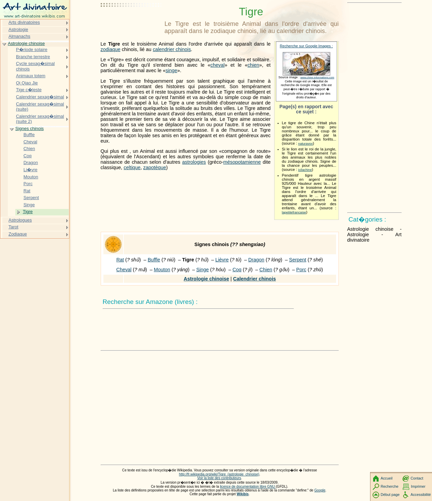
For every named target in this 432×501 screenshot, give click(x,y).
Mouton (162, 269)
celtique (132, 167)
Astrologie (18, 29)
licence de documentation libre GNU (248, 486)
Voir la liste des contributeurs (219, 478)
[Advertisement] (131, 22)
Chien (266, 269)
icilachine (305, 170)
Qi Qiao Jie (27, 82)
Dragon (256, 259)
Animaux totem (30, 75)
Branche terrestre (33, 56)
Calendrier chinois (254, 278)
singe (171, 70)
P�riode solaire (31, 49)
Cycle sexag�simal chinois (35, 66)
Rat (120, 259)
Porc (301, 269)
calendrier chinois (172, 49)
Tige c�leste (28, 89)
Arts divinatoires (24, 22)
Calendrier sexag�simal (40, 96)
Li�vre (30, 169)
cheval (218, 65)
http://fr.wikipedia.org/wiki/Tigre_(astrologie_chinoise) (219, 474)
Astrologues (20, 220)
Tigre (28, 211)
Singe (202, 269)
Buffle (154, 259)
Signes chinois (29, 128)
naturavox (305, 143)
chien (253, 65)
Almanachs (19, 36)
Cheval (124, 269)
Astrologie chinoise (206, 278)
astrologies (194, 162)
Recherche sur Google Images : (306, 46)
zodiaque (110, 49)
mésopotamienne (242, 162)
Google (320, 490)
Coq (236, 269)
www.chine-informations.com (317, 77)
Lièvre (222, 259)
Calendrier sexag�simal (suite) (40, 106)
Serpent (297, 259)
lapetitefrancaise (294, 212)
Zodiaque (18, 234)
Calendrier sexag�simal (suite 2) (40, 119)
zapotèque (154, 167)
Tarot (13, 226)
